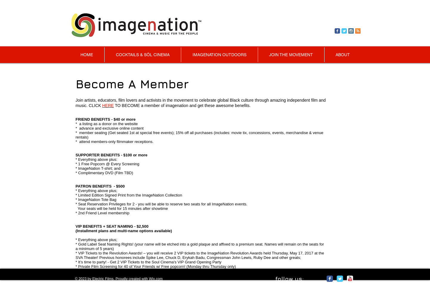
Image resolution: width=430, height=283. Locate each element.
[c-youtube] (350, 279)
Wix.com (156, 279)
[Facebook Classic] (330, 279)
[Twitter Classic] (340, 279)
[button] (291, 54)
